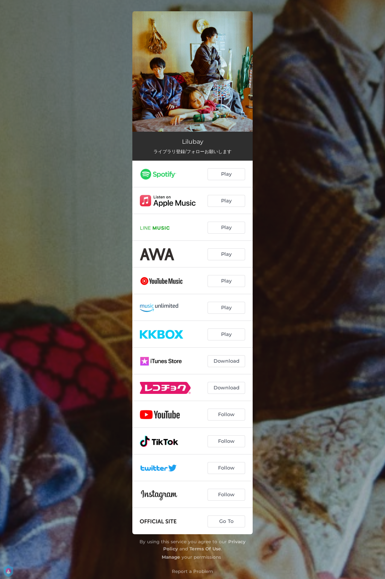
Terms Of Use (205, 549)
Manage (171, 557)
